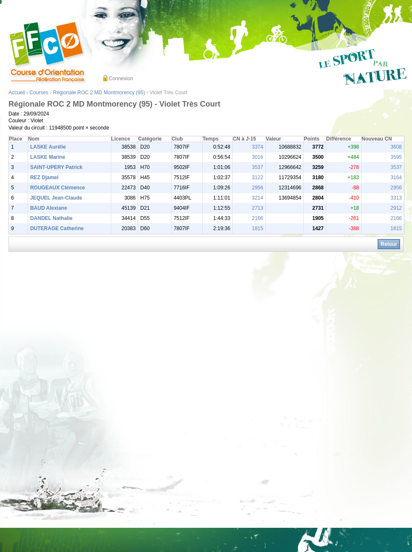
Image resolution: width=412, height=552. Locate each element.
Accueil (16, 93)
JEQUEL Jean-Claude (56, 198)
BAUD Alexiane (48, 208)
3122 (257, 177)
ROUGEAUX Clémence (57, 188)
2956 (257, 188)
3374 (257, 147)
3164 (396, 177)
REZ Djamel (44, 177)
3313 (396, 198)
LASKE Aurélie (48, 147)
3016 (257, 157)
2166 (257, 218)
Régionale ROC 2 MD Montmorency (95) (99, 93)
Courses (38, 93)
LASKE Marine (47, 157)
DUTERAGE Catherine (57, 228)
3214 (257, 198)
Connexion (121, 79)
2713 (257, 208)
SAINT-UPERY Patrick (56, 167)
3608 (396, 147)
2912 (396, 208)
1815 (257, 228)
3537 (257, 167)
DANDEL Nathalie (51, 218)
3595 (396, 157)
